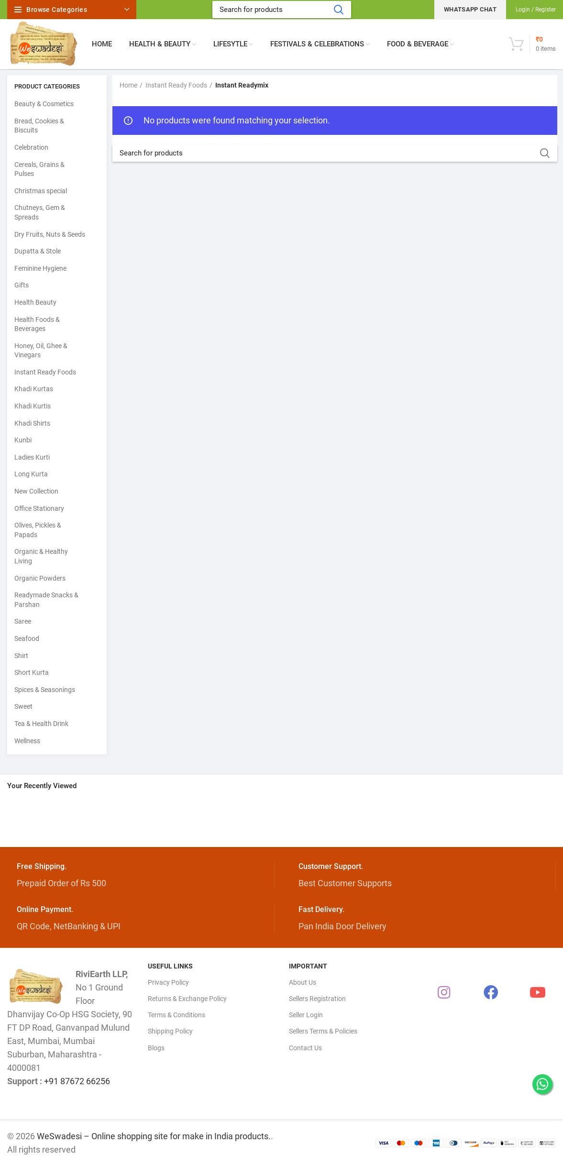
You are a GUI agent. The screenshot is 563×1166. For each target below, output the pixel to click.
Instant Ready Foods (45, 372)
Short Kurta (31, 672)
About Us (302, 982)
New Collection (36, 491)
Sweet (23, 706)
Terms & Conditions (176, 1015)
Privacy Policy (168, 982)
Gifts (21, 285)
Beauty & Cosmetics (44, 104)
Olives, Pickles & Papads (37, 530)
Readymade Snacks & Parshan (46, 599)
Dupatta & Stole (37, 251)
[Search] (281, 9)
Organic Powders (40, 578)
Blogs (156, 1048)
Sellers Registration (317, 998)
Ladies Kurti (32, 457)
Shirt (21, 656)
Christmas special (40, 191)
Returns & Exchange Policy (187, 998)
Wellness (27, 741)
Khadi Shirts (32, 423)
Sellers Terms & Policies (323, 1031)
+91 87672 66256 (77, 1081)
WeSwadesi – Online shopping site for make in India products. (154, 1136)
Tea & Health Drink (41, 723)
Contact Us (305, 1048)
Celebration (31, 147)
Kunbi (23, 440)
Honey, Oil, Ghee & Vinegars (40, 350)
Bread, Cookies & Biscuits (39, 125)
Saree (22, 621)
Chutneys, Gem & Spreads (39, 212)
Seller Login (306, 1015)
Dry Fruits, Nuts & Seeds (49, 234)
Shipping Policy (170, 1031)
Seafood (26, 638)
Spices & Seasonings (44, 689)
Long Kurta (31, 474)
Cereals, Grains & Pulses (39, 169)
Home (128, 85)
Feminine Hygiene (40, 268)
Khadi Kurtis (32, 406)
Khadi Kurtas (33, 389)
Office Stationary (39, 508)
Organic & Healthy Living (41, 556)
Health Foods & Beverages (37, 324)
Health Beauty (35, 302)
